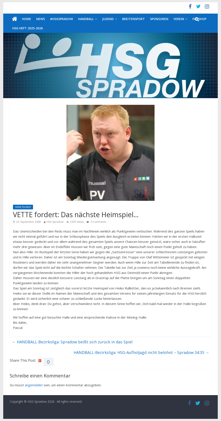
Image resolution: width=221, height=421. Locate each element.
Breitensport (133, 19)
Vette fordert (23, 207)
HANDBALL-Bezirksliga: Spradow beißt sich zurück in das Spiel (72, 341)
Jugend (108, 19)
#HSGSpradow (61, 19)
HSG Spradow (55, 222)
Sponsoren (159, 19)
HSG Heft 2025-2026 (27, 28)
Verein (179, 19)
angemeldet (34, 385)
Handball (86, 19)
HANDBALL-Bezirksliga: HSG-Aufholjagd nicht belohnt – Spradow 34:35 (141, 352)
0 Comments (96, 222)
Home (26, 19)
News (40, 19)
